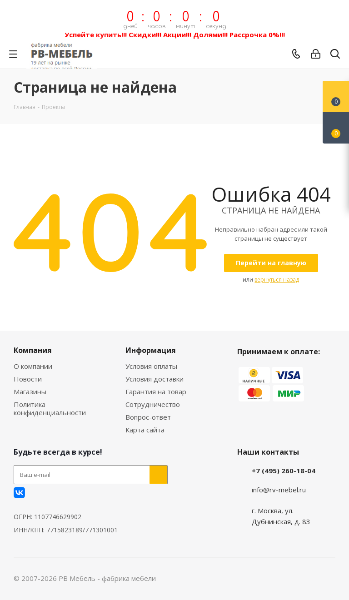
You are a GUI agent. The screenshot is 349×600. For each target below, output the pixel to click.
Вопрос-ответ (148, 416)
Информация (150, 350)
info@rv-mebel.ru (279, 489)
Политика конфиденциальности (50, 408)
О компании (33, 366)
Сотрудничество (152, 404)
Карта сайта (145, 429)
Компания (33, 350)
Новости (28, 378)
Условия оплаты (151, 366)
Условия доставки (154, 378)
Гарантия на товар (155, 391)
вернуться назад (276, 279)
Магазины (30, 391)
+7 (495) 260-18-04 (283, 470)
